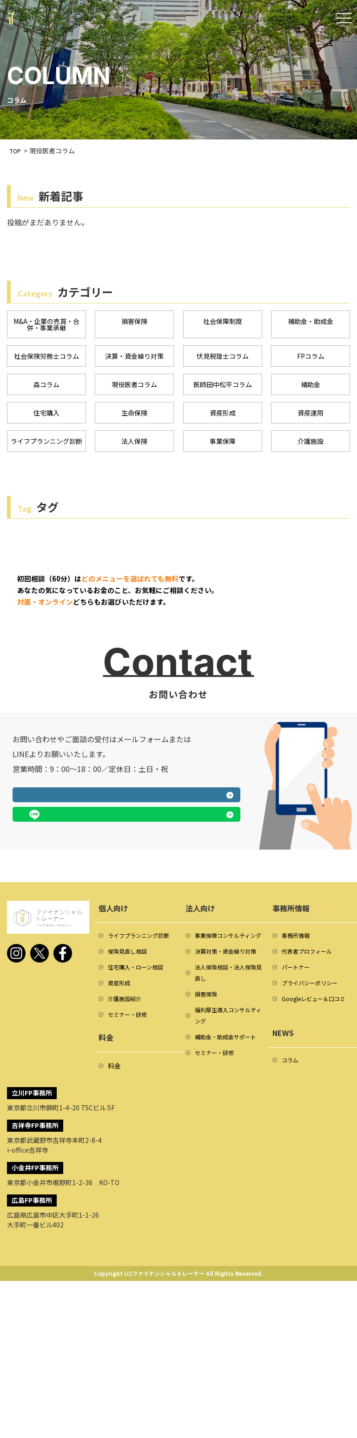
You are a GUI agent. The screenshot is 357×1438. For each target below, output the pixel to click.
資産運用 (310, 416)
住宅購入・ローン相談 (140, 1100)
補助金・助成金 (310, 321)
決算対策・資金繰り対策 (227, 1089)
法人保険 (134, 446)
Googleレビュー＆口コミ (316, 1129)
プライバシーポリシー (314, 1104)
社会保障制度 (222, 321)
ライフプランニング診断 (46, 450)
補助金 (310, 387)
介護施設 (310, 446)
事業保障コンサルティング (227, 1058)
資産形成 (223, 416)
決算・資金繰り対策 (134, 358)
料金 (114, 1205)
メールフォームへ (66, 931)
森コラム (46, 387)
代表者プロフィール (311, 1069)
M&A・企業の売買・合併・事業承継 (46, 325)
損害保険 (134, 321)
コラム (291, 1198)
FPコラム (310, 358)
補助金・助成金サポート (227, 1198)
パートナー (298, 1087)
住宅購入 (46, 416)
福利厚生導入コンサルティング (227, 1168)
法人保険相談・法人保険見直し (227, 1119)
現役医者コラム (134, 387)
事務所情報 (298, 1051)
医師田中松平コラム (222, 387)
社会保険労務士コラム (46, 358)
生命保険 (134, 416)
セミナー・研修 (130, 1153)
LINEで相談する (185, 931)
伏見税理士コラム (222, 358)
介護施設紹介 (127, 1135)
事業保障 (223, 446)
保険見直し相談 (130, 1082)
